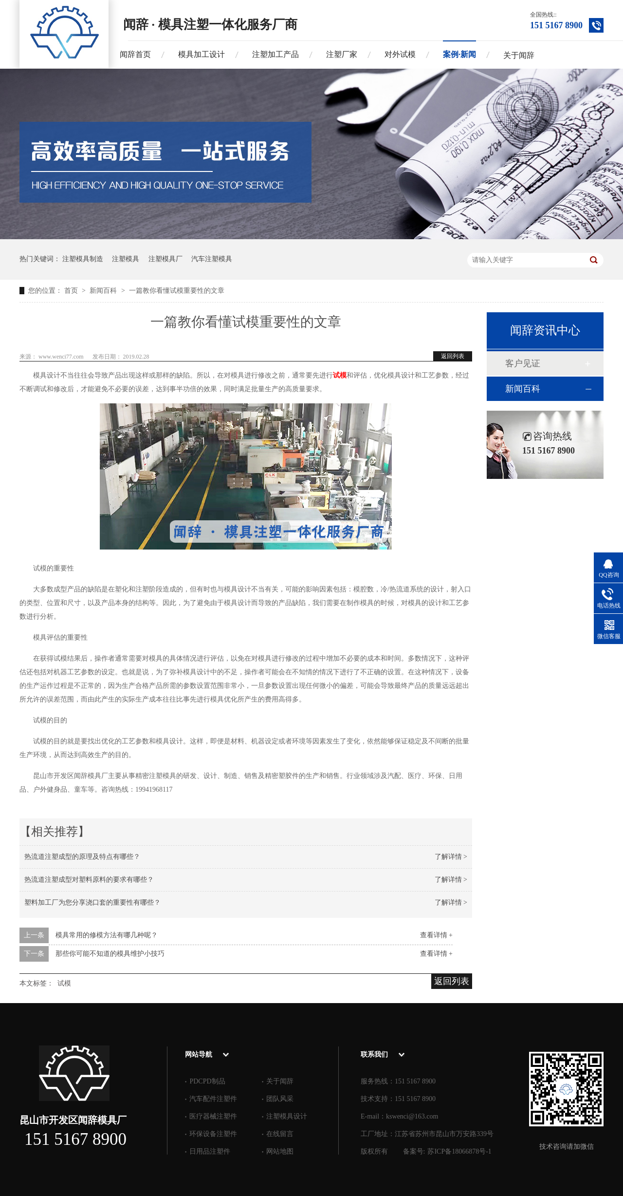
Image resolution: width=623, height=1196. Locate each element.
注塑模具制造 (82, 259)
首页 (72, 290)
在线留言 (279, 1134)
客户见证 (522, 363)
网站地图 (279, 1151)
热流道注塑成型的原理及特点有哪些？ (82, 856)
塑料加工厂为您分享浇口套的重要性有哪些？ (92, 902)
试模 (64, 983)
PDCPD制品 (207, 1081)
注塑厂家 (341, 54)
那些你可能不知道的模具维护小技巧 (110, 953)
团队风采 (279, 1098)
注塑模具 (125, 259)
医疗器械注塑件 (213, 1116)
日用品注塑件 (209, 1151)
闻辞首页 (135, 54)
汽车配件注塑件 (213, 1098)
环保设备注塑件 (213, 1134)
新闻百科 (104, 290)
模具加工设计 (201, 54)
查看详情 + (436, 935)
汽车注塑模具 (211, 259)
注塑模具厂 (165, 259)
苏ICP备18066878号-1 (459, 1151)
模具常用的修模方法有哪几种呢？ (106, 935)
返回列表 (452, 356)
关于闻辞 (518, 55)
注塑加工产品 (275, 54)
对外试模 (400, 54)
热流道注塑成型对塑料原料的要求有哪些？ (89, 879)
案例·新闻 (459, 54)
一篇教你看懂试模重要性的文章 (176, 290)
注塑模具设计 (286, 1116)
